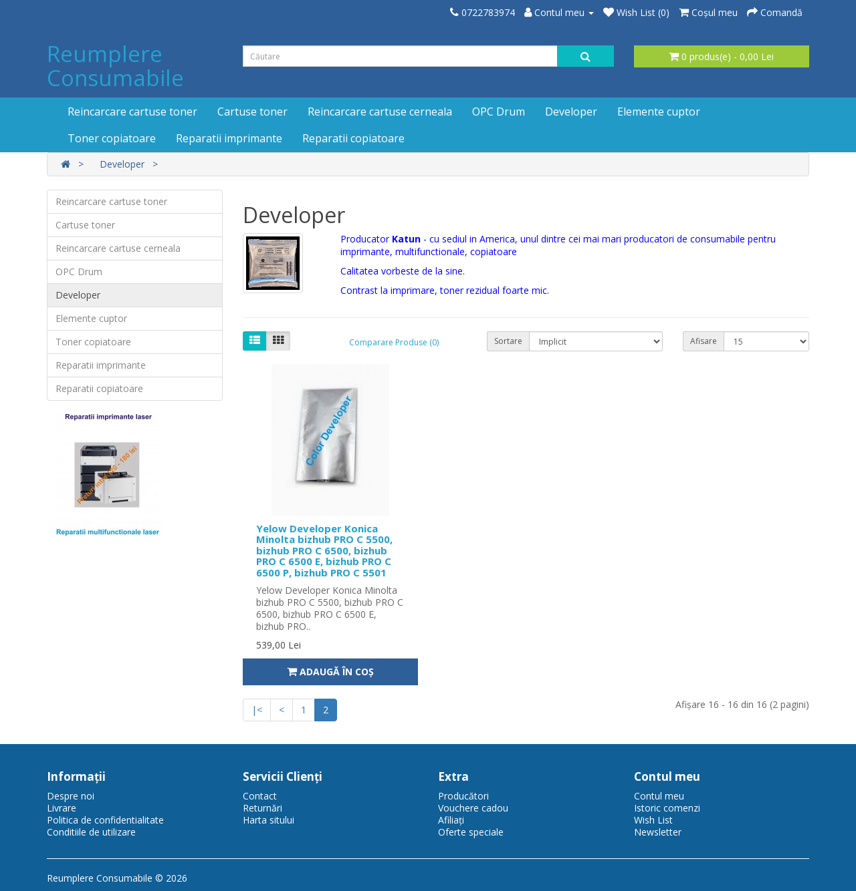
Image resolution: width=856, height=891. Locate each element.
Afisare (703, 341)
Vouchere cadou (473, 807)
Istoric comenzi (667, 807)
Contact (260, 795)
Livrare (61, 807)
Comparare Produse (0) (394, 342)
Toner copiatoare (112, 138)
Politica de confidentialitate (105, 820)
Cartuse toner (252, 111)
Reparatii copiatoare (353, 138)
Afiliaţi (451, 820)
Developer (571, 111)
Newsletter (657, 832)
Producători (463, 795)
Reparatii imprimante (229, 138)
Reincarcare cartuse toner (132, 111)
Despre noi (70, 795)
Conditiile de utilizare (91, 832)
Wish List (653, 820)
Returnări (262, 807)
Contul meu (659, 795)
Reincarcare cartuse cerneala (380, 111)
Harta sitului (268, 820)
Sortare (508, 341)
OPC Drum (498, 111)
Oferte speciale (471, 832)
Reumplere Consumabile (115, 66)
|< (256, 709)
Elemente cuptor (658, 111)
